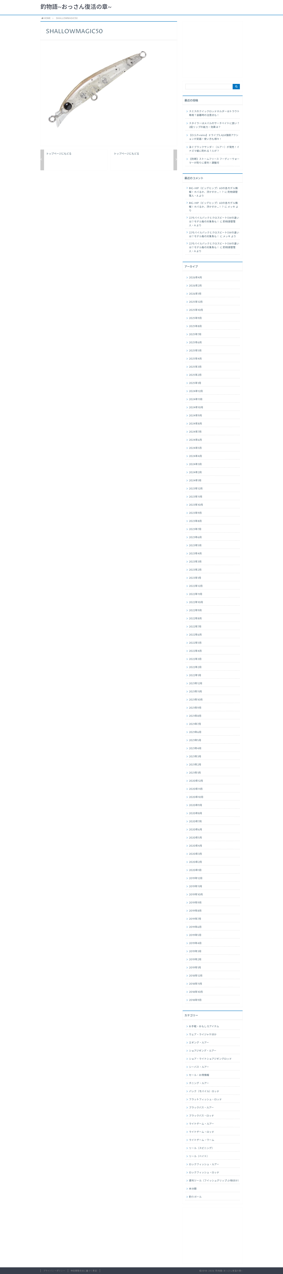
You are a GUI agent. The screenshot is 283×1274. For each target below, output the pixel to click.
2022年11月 (195, 594)
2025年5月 (195, 350)
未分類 (193, 1188)
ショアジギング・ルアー (202, 1050)
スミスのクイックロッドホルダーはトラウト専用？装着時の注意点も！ (214, 113)
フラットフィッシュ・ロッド (205, 1099)
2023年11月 (195, 496)
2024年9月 (195, 415)
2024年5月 (195, 448)
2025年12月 (196, 302)
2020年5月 (195, 837)
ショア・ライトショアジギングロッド (210, 1059)
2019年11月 (195, 886)
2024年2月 (195, 472)
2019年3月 (195, 951)
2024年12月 (196, 391)
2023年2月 (195, 570)
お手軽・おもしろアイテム (204, 1026)
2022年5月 (195, 643)
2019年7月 (195, 919)
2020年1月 (195, 870)
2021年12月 (195, 683)
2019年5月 (195, 935)
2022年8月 (195, 618)
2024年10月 (196, 407)
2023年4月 (195, 553)
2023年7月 (195, 529)
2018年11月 (195, 984)
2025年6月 (195, 342)
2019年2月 (195, 959)
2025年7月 (195, 334)
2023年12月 (196, 488)
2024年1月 (195, 480)
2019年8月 (195, 910)
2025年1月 (195, 383)
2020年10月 (196, 797)
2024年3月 (195, 464)
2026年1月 (195, 293)
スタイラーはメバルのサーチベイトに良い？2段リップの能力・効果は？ (214, 125)
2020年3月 (195, 854)
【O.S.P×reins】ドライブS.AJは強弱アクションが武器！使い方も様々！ (213, 137)
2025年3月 (195, 367)
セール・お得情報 (199, 1075)
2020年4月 (195, 846)
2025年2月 (195, 375)
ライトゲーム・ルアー (201, 1124)
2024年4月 (195, 456)
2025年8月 (195, 326)
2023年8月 (195, 521)
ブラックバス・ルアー (201, 1107)
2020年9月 (195, 805)
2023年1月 (195, 578)
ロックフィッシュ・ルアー (204, 1164)
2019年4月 (195, 943)
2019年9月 (195, 902)
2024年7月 (195, 432)
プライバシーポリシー (54, 1270)
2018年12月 (196, 975)
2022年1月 (195, 675)
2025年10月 (196, 310)
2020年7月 (195, 821)
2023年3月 (195, 561)
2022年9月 (195, 610)
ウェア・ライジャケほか (203, 1034)
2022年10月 (196, 602)
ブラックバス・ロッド (201, 1115)
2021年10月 (196, 699)
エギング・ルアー (199, 1042)
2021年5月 (195, 740)
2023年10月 (196, 505)
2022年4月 (195, 651)
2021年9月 (195, 708)
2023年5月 (195, 545)
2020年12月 (196, 781)
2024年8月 (195, 423)
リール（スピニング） (201, 1148)
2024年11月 (196, 399)
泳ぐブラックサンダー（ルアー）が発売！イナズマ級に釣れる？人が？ (214, 149)
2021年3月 (195, 756)
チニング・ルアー (199, 1083)
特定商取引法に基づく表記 (84, 1270)
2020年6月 (195, 829)
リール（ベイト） (199, 1156)
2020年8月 (195, 813)
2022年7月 (195, 626)
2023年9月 (195, 513)
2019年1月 (195, 967)
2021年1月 (195, 772)
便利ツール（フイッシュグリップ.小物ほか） (214, 1180)
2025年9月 (195, 318)
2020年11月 (196, 789)
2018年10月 (196, 992)
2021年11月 (195, 691)
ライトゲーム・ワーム (201, 1140)
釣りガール (195, 1197)
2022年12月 (196, 586)
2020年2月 (195, 862)
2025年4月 (195, 358)
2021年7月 (195, 724)
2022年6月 (195, 634)
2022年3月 (195, 659)
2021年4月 (195, 748)
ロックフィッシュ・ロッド (204, 1172)
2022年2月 (195, 667)
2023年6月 (195, 537)
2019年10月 (196, 894)
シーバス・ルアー (199, 1067)
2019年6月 (195, 927)
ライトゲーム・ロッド (201, 1132)
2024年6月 (195, 440)
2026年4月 (195, 277)
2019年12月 (196, 878)
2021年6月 (195, 732)
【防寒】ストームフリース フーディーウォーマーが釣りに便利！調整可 (214, 161)
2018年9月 (195, 1000)
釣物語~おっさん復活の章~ (76, 7)
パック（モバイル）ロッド (204, 1091)
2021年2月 (195, 764)
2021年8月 (195, 716)
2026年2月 (195, 285)
